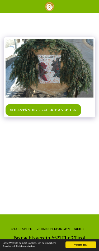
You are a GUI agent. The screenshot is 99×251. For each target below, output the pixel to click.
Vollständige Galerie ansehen (43, 110)
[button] (5, 6)
